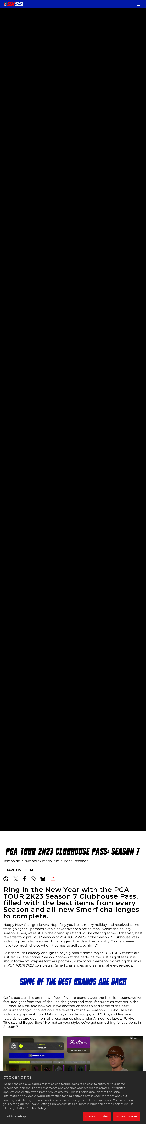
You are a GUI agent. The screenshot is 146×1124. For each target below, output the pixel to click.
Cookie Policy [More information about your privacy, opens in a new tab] (36, 1112)
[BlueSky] (42, 878)
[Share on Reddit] (5, 878)
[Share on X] (15, 878)
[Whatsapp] (33, 878)
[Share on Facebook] (24, 878)
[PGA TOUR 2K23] (13, 4)
